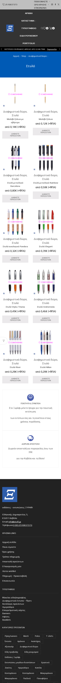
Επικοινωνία (40, 8)
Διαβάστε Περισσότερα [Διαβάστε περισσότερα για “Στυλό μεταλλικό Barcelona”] (15, 198)
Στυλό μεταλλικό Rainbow (45, 182)
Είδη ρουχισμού (29, 36)
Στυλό (15, 115)
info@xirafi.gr (15, 521)
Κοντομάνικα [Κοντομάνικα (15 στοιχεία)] (10, 673)
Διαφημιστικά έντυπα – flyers (17, 600)
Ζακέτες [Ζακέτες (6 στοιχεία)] (8, 668)
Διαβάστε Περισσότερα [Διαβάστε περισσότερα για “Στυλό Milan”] (45, 379)
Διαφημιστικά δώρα (37, 56)
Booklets (6, 619)
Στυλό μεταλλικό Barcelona (15, 184)
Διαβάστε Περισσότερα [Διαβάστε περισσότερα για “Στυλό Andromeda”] (45, 319)
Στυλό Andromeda (46, 306)
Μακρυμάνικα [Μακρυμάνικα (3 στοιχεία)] (11, 678)
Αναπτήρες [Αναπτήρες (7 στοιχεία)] (36, 641)
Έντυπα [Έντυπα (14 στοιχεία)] (8, 641)
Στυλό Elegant (46, 246)
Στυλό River (15, 367)
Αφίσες (6, 616)
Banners (6, 613)
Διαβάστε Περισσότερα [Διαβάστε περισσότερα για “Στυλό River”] (15, 379)
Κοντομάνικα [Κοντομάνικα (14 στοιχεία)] (28, 673)
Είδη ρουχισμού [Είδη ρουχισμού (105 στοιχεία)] (31, 652)
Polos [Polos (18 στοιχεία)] (37, 636)
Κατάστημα (28, 21)
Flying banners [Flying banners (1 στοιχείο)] (11, 636)
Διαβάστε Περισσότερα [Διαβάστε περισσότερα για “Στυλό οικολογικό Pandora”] (15, 259)
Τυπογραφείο (28, 28)
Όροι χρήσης (40, 4)
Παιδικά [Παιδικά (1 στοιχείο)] (27, 678)
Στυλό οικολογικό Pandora (15, 246)
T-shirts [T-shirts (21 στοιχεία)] (49, 636)
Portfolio (29, 43)
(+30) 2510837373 (22, 525)
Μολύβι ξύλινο (46, 119)
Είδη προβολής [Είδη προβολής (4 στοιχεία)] (11, 652)
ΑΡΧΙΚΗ (29, 13)
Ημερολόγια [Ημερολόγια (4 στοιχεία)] (23, 668)
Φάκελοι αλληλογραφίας (14, 597)
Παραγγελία (52, 49)
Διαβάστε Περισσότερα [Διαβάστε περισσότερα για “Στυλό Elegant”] (45, 259)
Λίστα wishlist (9, 571)
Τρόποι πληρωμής (11, 556)
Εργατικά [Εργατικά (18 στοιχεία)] (45, 662)
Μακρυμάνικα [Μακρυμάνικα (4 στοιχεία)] (46, 673)
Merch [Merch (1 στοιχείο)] (26, 636)
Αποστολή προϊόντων (13, 561)
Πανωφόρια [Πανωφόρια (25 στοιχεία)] (42, 678)
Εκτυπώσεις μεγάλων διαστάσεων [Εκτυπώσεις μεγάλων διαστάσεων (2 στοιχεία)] (20, 662)
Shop (23, 56)
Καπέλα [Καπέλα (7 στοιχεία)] (38, 668)
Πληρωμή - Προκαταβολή (14, 576)
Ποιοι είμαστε (41, 1)
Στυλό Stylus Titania (15, 306)
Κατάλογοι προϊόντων (13, 604)
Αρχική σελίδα (9, 542)
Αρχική (16, 56)
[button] (1, 49)
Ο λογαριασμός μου (11, 566)
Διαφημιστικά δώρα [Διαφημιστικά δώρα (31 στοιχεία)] (29, 646)
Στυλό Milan (45, 367)
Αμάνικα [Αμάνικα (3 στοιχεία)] (21, 641)
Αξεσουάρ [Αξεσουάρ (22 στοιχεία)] (9, 646)
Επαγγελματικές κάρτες (13, 610)
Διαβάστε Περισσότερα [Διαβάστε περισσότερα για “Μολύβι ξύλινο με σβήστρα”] (15, 135)
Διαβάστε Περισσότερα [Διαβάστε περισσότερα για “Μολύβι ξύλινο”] (45, 131)
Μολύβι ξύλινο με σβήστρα (15, 121)
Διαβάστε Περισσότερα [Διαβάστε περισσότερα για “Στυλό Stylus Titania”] (15, 319)
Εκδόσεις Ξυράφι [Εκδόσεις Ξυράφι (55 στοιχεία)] (12, 657)
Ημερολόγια (8, 607)
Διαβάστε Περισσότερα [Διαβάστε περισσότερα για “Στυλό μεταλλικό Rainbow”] (45, 195)
